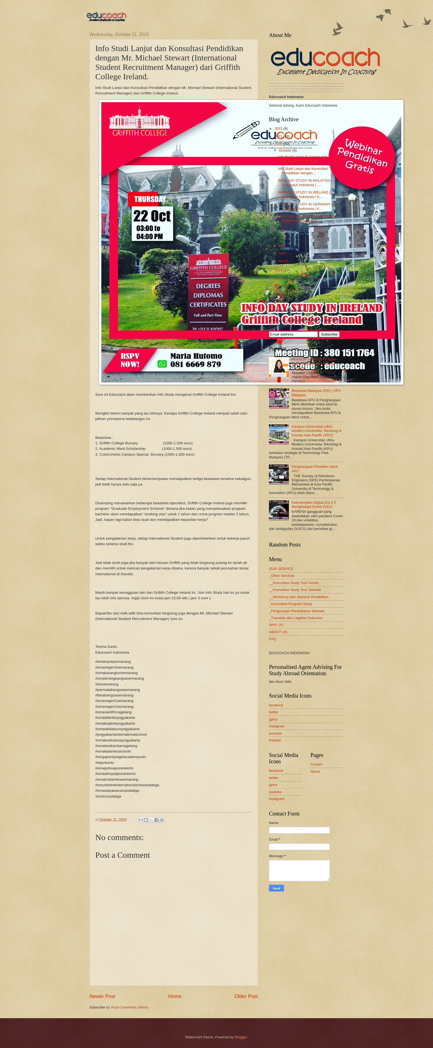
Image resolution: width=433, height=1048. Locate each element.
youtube (275, 733)
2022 (278, 128)
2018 (278, 278)
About (315, 771)
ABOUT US (278, 632)
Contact (316, 764)
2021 (278, 136)
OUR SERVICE (281, 569)
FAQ (272, 639)
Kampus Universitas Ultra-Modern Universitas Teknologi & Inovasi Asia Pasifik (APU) (317, 430)
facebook (276, 705)
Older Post (246, 996)
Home (174, 996)
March (284, 261)
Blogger (241, 1037)
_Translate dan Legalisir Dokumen (296, 618)
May (282, 246)
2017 (278, 286)
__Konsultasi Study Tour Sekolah (295, 590)
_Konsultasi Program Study (290, 604)
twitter (273, 712)
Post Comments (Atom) (129, 1007)
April (283, 253)
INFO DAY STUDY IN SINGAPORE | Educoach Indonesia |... (307, 218)
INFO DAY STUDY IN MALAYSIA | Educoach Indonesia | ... (305, 182)
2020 (278, 144)
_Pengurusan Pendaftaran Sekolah (296, 611)
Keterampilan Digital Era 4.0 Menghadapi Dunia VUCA (314, 504)
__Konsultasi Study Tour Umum (294, 583)
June (283, 238)
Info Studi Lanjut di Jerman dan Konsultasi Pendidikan (302, 159)
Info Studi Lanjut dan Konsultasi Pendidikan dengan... (303, 171)
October (285, 150)
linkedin (275, 740)
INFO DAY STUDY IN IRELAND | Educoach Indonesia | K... (304, 194)
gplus (273, 719)
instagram (277, 726)
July (282, 230)
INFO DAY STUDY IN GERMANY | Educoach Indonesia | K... (305, 206)
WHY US (276, 625)
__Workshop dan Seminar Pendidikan (299, 597)
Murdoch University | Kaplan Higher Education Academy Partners (314, 363)
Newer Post (102, 996)
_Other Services (281, 576)
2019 (278, 270)
